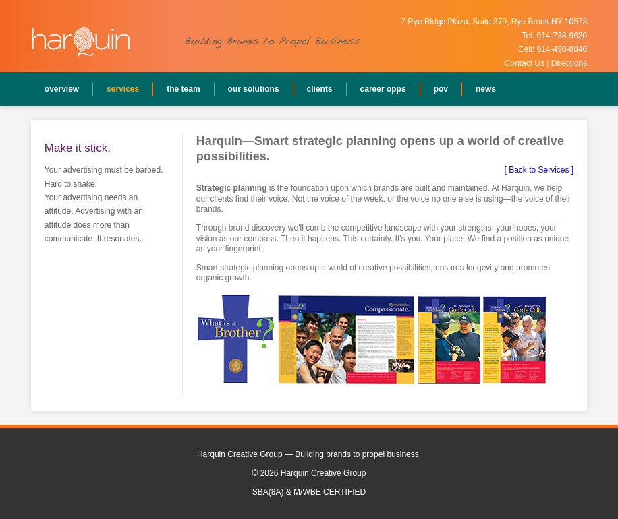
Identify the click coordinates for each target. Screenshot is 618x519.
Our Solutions (253, 89)
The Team (183, 89)
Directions (569, 63)
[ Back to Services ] (538, 170)
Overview (62, 89)
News (486, 89)
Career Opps (383, 89)
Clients (320, 89)
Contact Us (524, 63)
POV (441, 89)
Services (123, 89)
